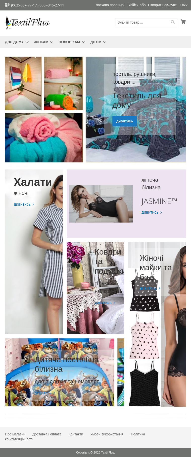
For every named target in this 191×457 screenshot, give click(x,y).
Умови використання (107, 434)
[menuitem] (15, 42)
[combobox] (146, 22)
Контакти (76, 434)
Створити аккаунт (162, 4)
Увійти (133, 4)
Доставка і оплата (46, 434)
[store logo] (27, 23)
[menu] (95, 42)
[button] (184, 5)
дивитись (124, 121)
